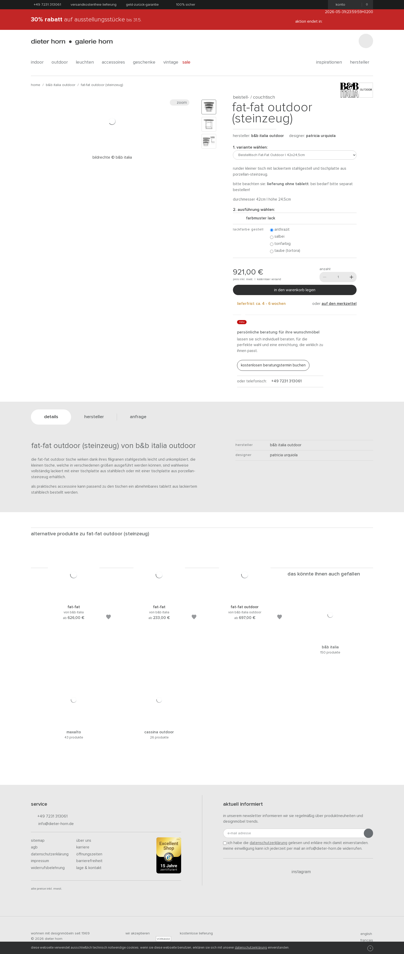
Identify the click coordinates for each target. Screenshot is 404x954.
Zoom (179, 102)
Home (35, 85)
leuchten (87, 62)
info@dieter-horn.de (52, 824)
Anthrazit (280, 230)
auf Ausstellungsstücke (86, 19)
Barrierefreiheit (89, 861)
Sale (189, 62)
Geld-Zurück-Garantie (142, 4)
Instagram (298, 872)
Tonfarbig (280, 244)
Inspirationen (331, 62)
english (364, 934)
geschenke (146, 62)
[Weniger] (324, 277)
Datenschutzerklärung (50, 854)
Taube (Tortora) (285, 251)
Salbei (277, 237)
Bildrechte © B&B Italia (112, 157)
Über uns (83, 841)
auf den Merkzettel (339, 304)
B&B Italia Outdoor (60, 85)
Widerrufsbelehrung (48, 868)
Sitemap (38, 841)
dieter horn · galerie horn (72, 42)
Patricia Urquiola (321, 136)
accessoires (115, 62)
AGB (34, 847)
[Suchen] (366, 41)
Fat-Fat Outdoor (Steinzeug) (102, 85)
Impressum (40, 861)
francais (364, 940)
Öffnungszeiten (89, 854)
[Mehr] (351, 277)
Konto (339, 4)
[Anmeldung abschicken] (368, 833)
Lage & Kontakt (89, 868)
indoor (39, 62)
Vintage (170, 62)
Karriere (82, 847)
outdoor (62, 62)
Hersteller (361, 62)
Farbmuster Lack (258, 218)
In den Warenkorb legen (294, 290)
